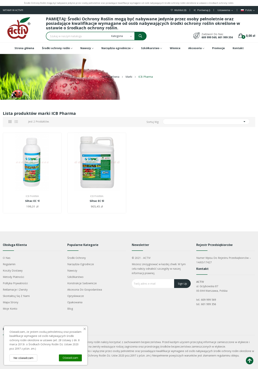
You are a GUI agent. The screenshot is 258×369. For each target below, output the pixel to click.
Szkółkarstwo (75, 277)
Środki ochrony (76, 258)
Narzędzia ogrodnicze (80, 264)
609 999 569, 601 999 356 (217, 37)
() (178, 10)
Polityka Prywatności (15, 283)
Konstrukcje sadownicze (82, 283)
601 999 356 (208, 304)
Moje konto (10, 308)
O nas (6, 258)
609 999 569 (208, 299)
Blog (70, 308)
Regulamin (9, 264)
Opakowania (74, 302)
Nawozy (72, 270)
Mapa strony (10, 302)
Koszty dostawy (13, 270)
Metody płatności (13, 277)
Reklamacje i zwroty (15, 289)
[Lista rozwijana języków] (248, 10)
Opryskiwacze (75, 296)
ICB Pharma (32, 196)
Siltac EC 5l (97, 201)
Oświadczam (70, 357)
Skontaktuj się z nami (16, 296)
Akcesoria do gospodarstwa (84, 289)
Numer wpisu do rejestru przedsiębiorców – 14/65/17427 (223, 260)
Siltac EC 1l (32, 201)
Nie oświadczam (23, 358)
